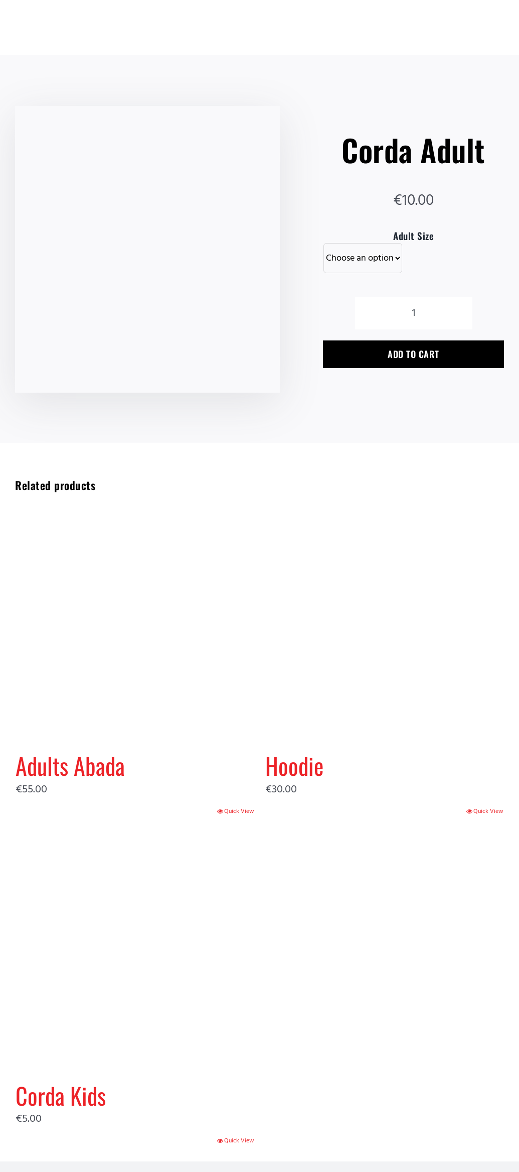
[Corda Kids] (135, 947)
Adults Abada (70, 765)
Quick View (239, 811)
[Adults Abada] (135, 617)
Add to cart (413, 354)
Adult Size (413, 235)
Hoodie (294, 765)
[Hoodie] (384, 617)
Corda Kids (61, 1095)
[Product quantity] (413, 313)
